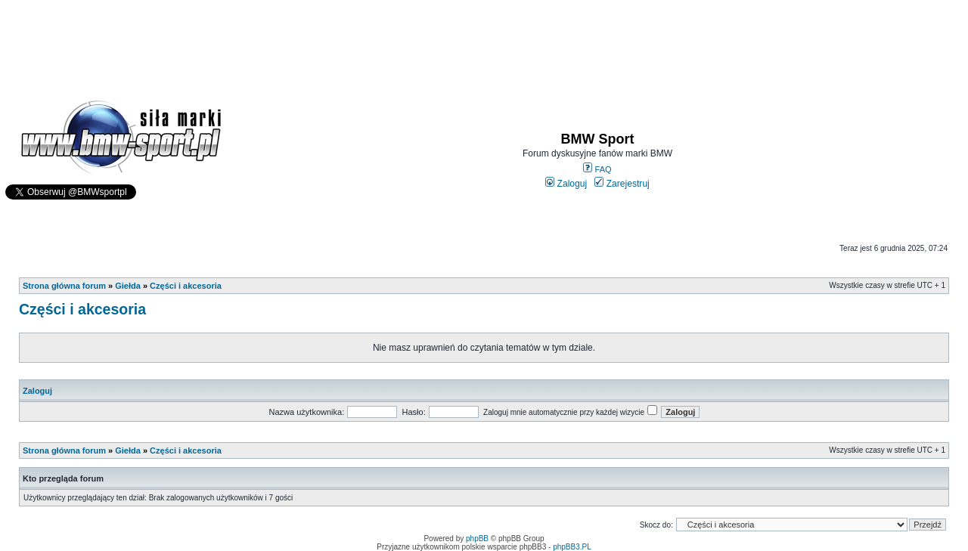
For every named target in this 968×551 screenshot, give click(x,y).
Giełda (128, 285)
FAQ (597, 169)
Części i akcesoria (186, 285)
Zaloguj (566, 183)
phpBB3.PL (572, 547)
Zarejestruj (622, 183)
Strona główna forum (64, 285)
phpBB (477, 538)
